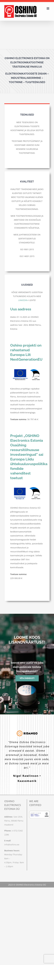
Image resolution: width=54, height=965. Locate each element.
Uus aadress (20, 309)
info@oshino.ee (11, 844)
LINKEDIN (23, 300)
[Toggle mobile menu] (48, 8)
